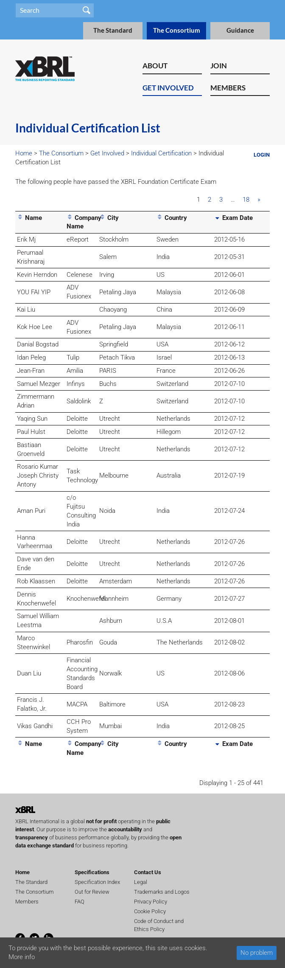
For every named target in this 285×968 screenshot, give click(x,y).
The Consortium (176, 30)
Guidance (240, 30)
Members (228, 87)
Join (218, 65)
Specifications (92, 872)
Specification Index (97, 882)
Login (262, 155)
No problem (256, 953)
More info (21, 957)
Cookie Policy (150, 911)
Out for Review (92, 892)
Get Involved (168, 87)
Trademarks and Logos (162, 892)
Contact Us (147, 872)
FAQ (79, 901)
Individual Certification (161, 153)
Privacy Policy (150, 901)
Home (23, 153)
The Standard (112, 30)
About (155, 65)
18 (246, 199)
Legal (140, 882)
